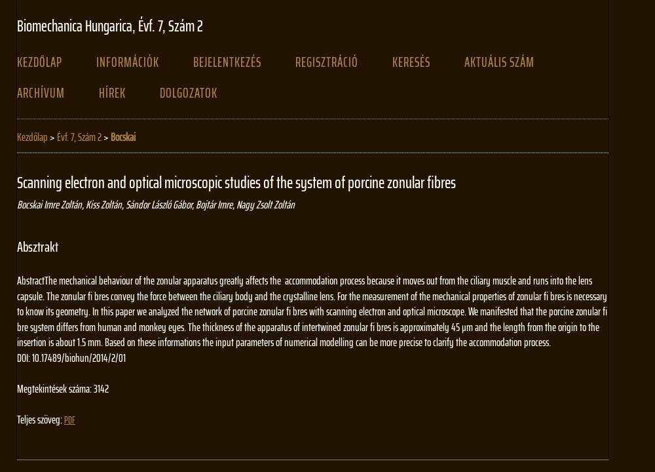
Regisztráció (326, 62)
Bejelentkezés (227, 62)
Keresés (411, 62)
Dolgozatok (188, 93)
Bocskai (123, 137)
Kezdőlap (39, 62)
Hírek (112, 93)
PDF (69, 420)
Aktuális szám (499, 62)
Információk (127, 62)
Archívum (41, 93)
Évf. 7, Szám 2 (79, 137)
